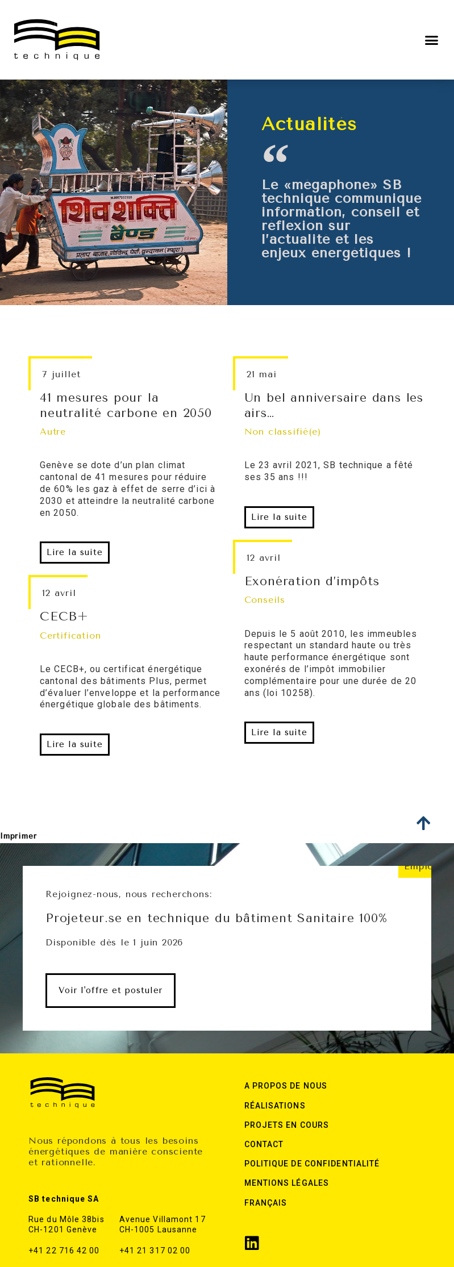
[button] (432, 40)
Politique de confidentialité (312, 1163)
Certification (70, 635)
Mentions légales (287, 1182)
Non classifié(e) (282, 431)
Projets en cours (287, 1125)
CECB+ (64, 616)
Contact (264, 1144)
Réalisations (275, 1105)
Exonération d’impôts (312, 581)
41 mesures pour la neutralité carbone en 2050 (126, 405)
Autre (53, 431)
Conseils (264, 599)
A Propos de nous (286, 1085)
